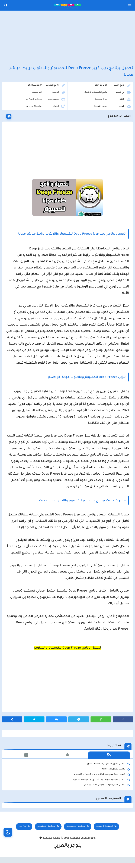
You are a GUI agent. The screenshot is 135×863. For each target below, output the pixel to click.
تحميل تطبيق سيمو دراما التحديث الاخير (108, 764)
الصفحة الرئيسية (104, 826)
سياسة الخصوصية (75, 826)
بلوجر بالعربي (67, 846)
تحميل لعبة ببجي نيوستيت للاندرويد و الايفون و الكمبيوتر (101, 780)
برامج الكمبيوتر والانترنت (95, 92)
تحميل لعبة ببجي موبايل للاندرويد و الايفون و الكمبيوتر (102, 774)
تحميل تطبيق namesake (116, 769)
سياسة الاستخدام (46, 826)
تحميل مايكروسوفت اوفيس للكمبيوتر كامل (106, 785)
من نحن (22, 826)
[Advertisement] (67, 38)
